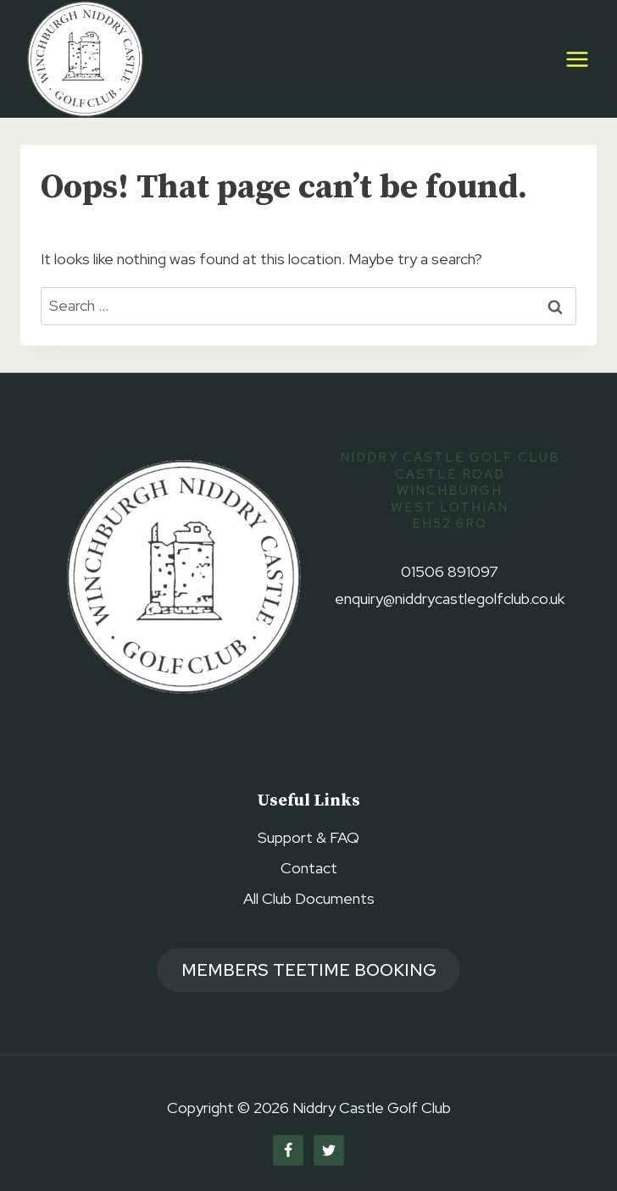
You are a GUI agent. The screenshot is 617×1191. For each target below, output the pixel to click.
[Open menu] (577, 59)
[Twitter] (329, 1150)
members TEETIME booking (308, 969)
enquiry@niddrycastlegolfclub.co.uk (449, 598)
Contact (309, 868)
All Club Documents (309, 898)
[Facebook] (288, 1150)
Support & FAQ (308, 837)
